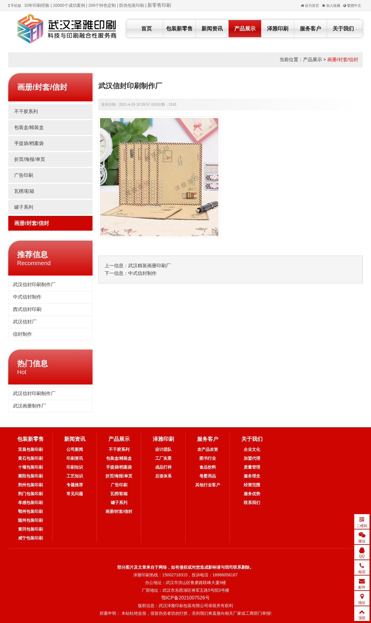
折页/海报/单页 (29, 159)
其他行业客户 (207, 484)
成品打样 (163, 467)
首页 (146, 29)
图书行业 (207, 458)
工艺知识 (74, 476)
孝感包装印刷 (30, 502)
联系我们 (252, 502)
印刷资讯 (74, 458)
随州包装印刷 (30, 520)
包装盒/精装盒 (29, 127)
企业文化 (252, 449)
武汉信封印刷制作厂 (34, 284)
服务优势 (252, 493)
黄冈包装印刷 (30, 529)
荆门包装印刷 (30, 493)
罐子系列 (23, 207)
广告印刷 (23, 175)
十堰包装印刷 (30, 467)
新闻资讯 (212, 29)
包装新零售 (179, 29)
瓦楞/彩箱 (24, 191)
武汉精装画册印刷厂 (149, 265)
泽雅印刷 (277, 29)
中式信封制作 (27, 296)
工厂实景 (163, 458)
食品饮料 (207, 467)
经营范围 (252, 484)
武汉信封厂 (25, 321)
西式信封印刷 (27, 309)
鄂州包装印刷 (30, 511)
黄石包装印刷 (30, 458)
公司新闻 (74, 449)
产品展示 (245, 29)
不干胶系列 (26, 111)
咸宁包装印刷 (30, 538)
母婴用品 (207, 476)
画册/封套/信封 (342, 59)
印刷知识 (74, 467)
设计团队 (163, 449)
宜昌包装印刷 (30, 449)
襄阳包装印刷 (30, 476)
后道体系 (163, 476)
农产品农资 (207, 449)
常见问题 (74, 493)
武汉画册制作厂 (29, 405)
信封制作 (22, 334)
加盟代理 (252, 458)
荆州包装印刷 (30, 484)
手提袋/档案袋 (29, 143)
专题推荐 (74, 484)
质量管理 (252, 467)
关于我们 (343, 29)
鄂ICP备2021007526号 (185, 597)
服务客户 (310, 29)
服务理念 (252, 476)
